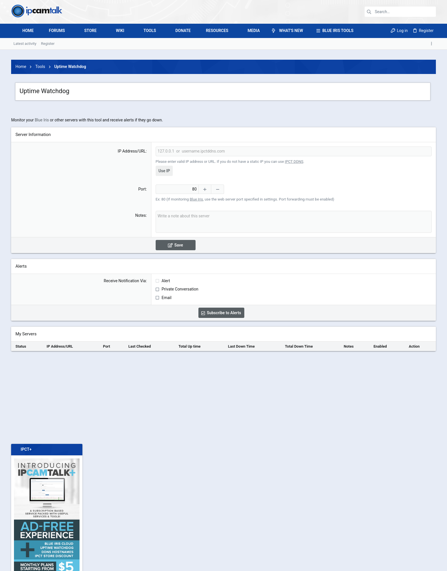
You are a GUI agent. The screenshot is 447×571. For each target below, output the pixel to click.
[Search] (400, 12)
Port (116, 269)
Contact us (330, 564)
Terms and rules (355, 564)
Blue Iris (42, 200)
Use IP (139, 251)
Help (402, 564)
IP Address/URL (106, 231)
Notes (115, 295)
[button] (69, 30)
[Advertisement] (223, 93)
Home (414, 564)
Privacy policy (383, 564)
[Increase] (179, 269)
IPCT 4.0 (32, 564)
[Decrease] (192, 269)
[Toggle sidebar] (432, 43)
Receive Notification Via (99, 360)
